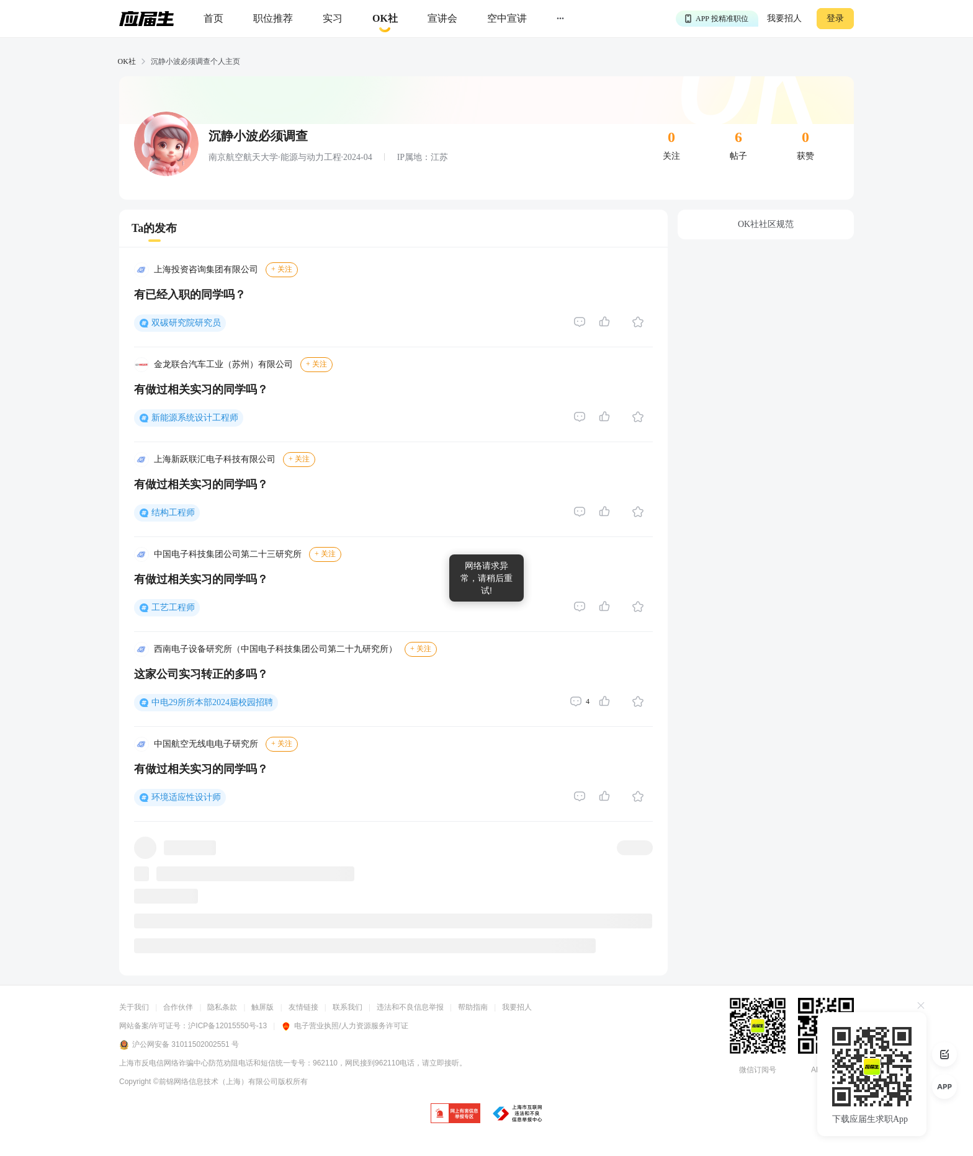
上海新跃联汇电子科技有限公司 (215, 459)
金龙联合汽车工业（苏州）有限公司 (223, 364)
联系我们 (347, 1007)
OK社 (127, 61)
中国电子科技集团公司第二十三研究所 (228, 554)
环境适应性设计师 (186, 797)
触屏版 (262, 1007)
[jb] (455, 1114)
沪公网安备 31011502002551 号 (179, 1045)
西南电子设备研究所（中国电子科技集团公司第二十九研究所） (275, 649)
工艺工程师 (173, 607)
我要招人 (784, 18)
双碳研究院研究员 (186, 322)
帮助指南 (473, 1007)
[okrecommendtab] (385, 18)
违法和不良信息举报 (410, 1007)
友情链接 (303, 1007)
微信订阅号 (757, 1069)
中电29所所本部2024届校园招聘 (212, 702)
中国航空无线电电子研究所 (206, 744)
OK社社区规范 (766, 224)
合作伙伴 (178, 1007)
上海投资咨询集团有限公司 (206, 269)
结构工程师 (173, 512)
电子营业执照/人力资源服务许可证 (344, 1025)
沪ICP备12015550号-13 (227, 1025)
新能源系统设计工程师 (194, 417)
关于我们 (134, 1007)
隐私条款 (222, 1007)
